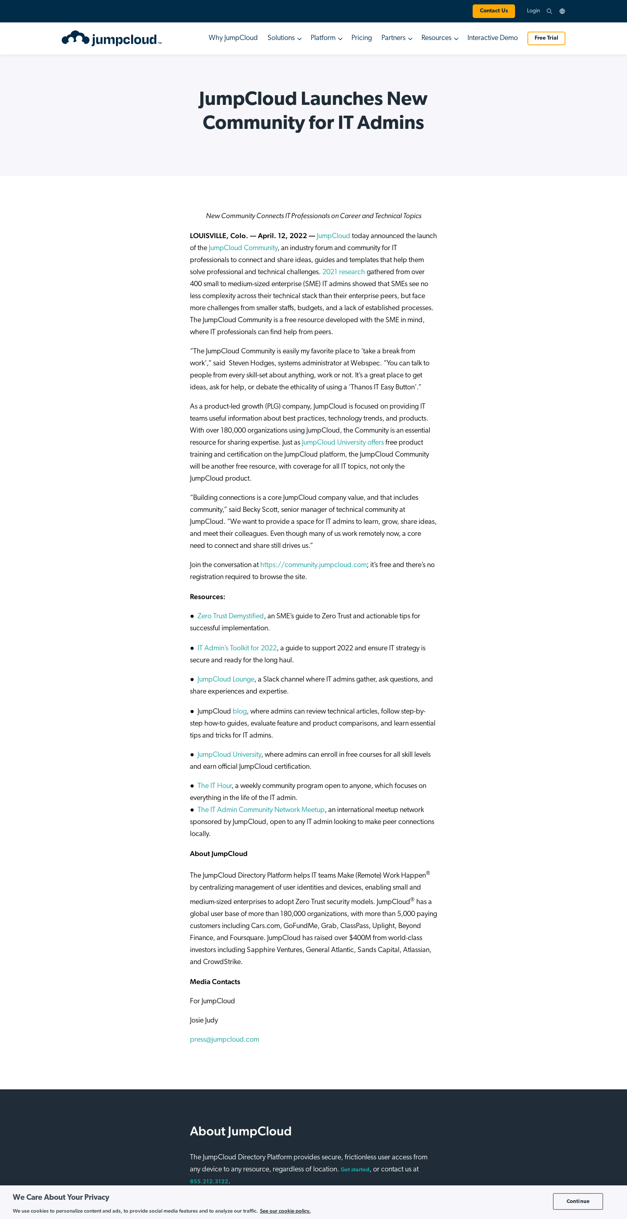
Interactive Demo (492, 38)
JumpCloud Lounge (226, 680)
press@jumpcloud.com (224, 1040)
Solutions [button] (281, 38)
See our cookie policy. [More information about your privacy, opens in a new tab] (285, 1211)
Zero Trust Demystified (231, 616)
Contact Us (494, 11)
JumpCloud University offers (343, 443)
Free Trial (546, 38)
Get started (355, 1170)
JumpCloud (333, 236)
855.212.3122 (209, 1182)
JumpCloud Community (243, 248)
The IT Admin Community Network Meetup (261, 810)
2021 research (343, 272)
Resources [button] (436, 38)
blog (239, 712)
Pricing (361, 38)
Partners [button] (393, 38)
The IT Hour (215, 786)
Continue (578, 1201)
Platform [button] (323, 38)
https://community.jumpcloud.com (313, 565)
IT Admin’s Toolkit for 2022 (237, 648)
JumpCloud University (229, 755)
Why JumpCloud (233, 38)
